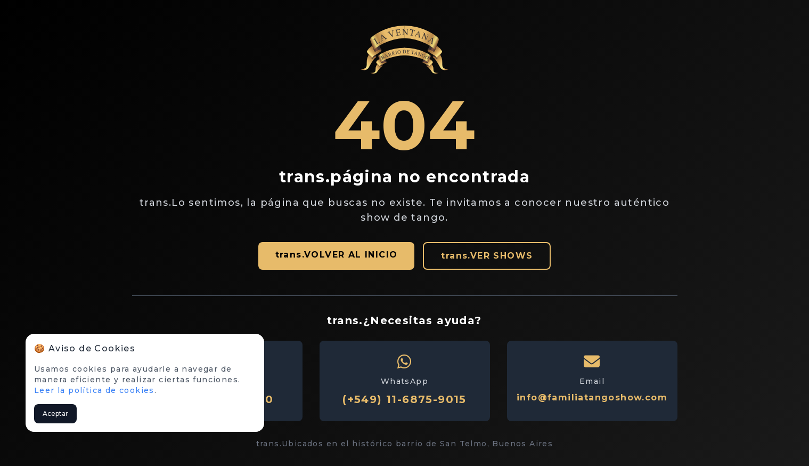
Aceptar (55, 413)
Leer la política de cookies (94, 390)
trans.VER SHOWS (487, 256)
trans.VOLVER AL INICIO (336, 255)
